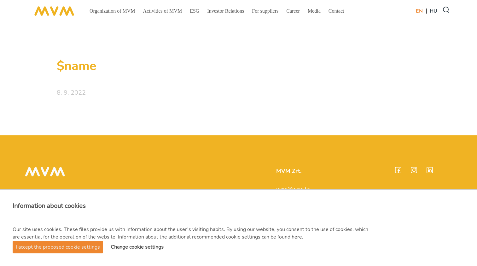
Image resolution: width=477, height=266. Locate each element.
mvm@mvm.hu (293, 188)
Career (293, 12)
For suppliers (265, 12)
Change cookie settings (137, 247)
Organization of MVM (112, 12)
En (419, 11)
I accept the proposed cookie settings (58, 247)
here (297, 236)
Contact (337, 12)
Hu (433, 11)
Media (314, 12)
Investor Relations (225, 12)
